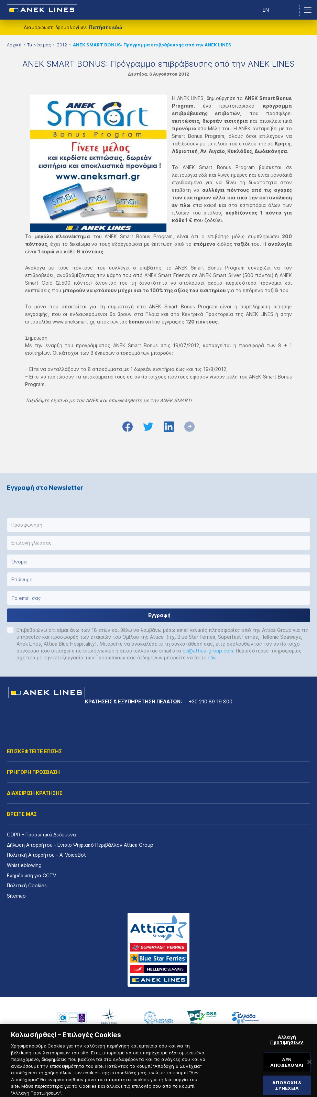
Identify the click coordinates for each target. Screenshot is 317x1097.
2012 (62, 44)
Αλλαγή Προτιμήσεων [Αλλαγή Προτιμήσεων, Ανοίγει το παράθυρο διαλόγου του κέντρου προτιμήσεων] (286, 1045)
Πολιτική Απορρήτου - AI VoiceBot (46, 855)
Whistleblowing (24, 865)
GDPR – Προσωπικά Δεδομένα (41, 834)
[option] (72, 1017)
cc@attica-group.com (208, 651)
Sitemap (16, 896)
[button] (158, 525)
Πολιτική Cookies (27, 885)
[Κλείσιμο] (309, 1067)
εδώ (212, 657)
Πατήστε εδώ (105, 27)
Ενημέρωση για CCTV (31, 875)
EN (266, 10)
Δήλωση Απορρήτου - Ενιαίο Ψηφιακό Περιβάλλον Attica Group (80, 845)
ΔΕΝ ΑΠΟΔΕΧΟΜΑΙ (286, 1067)
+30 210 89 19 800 (210, 701)
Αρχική (14, 44)
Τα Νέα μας (39, 44)
